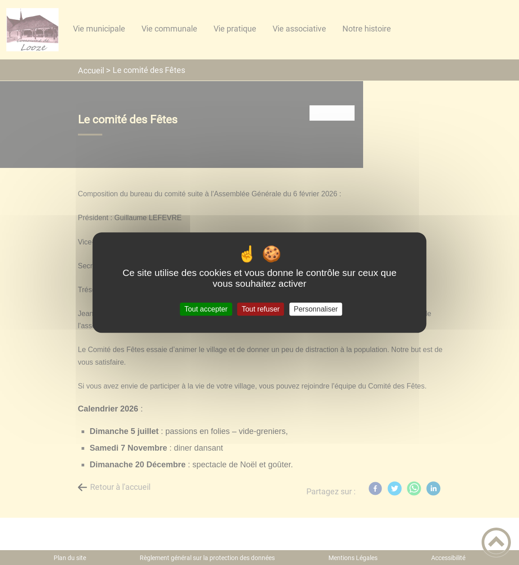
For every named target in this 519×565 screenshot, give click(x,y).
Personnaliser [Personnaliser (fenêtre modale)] (316, 309)
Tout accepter (206, 309)
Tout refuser (260, 309)
